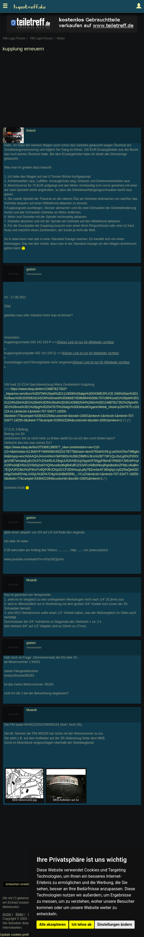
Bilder (20, 914)
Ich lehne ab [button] (82, 924)
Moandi (31, 580)
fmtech (31, 130)
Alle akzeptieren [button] (52, 924)
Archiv (7, 914)
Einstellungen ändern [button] (114, 924)
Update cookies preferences (19, 934)
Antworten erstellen (18, 884)
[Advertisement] (72, 90)
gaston (31, 269)
